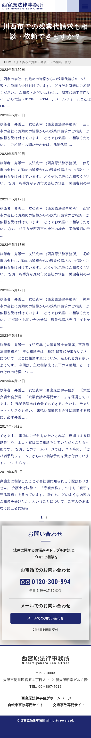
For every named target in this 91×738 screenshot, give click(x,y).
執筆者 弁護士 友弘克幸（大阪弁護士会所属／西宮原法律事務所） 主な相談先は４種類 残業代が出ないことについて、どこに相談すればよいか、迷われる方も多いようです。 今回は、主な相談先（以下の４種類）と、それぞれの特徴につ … (45, 358)
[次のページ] (50, 517)
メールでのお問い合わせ (45, 618)
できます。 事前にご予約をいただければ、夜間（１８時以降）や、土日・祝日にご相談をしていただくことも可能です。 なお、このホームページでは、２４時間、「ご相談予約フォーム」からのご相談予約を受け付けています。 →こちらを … (45, 449)
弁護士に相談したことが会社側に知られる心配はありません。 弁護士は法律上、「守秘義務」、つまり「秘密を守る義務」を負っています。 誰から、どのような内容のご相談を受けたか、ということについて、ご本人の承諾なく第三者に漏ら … (45, 494)
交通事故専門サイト (68, 705)
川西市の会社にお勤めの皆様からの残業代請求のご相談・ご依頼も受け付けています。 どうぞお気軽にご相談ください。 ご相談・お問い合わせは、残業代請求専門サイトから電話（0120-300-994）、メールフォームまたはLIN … (45, 92)
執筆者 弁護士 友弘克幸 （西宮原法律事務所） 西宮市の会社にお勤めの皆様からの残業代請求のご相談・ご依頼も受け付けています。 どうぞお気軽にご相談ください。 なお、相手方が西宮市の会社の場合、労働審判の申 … (45, 221)
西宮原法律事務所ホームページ (45, 698)
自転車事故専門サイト (24, 705)
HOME (9, 62)
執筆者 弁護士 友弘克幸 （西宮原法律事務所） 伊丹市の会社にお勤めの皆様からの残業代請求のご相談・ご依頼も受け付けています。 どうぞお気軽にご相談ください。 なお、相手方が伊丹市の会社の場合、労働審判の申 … (45, 176)
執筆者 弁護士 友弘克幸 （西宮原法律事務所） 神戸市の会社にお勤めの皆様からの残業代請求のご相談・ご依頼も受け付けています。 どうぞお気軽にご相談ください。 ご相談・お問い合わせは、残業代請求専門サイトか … (45, 312)
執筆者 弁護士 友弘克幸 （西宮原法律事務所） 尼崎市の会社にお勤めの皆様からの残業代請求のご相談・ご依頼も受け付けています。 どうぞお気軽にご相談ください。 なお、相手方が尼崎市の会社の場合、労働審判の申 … (45, 267)
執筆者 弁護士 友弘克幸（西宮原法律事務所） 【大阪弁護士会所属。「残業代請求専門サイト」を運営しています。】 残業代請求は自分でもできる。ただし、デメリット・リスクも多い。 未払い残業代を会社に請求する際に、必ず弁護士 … (45, 403)
